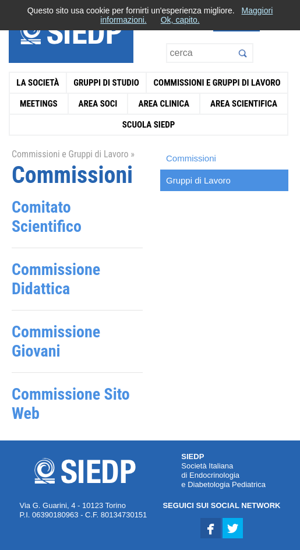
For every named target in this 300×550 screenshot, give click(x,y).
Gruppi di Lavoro (198, 180)
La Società (37, 82)
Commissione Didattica (56, 279)
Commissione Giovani (56, 341)
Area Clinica (163, 103)
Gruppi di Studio (106, 82)
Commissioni (191, 158)
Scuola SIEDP (148, 124)
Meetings (39, 103)
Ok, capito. (180, 19)
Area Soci (98, 103)
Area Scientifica (243, 103)
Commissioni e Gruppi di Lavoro (217, 82)
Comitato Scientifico (47, 217)
